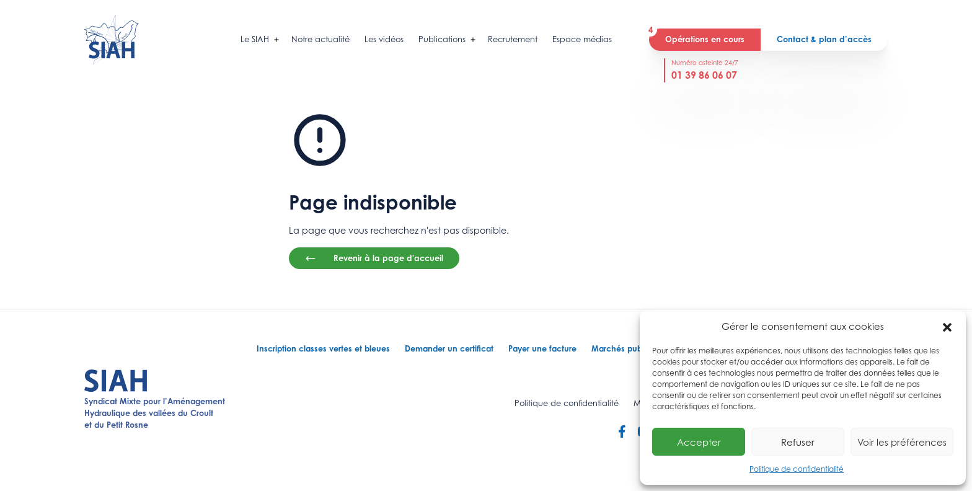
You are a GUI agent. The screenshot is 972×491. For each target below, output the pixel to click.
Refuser (798, 442)
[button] (947, 326)
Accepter (699, 442)
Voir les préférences (902, 442)
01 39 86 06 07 (704, 75)
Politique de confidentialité (796, 469)
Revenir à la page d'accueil (374, 258)
